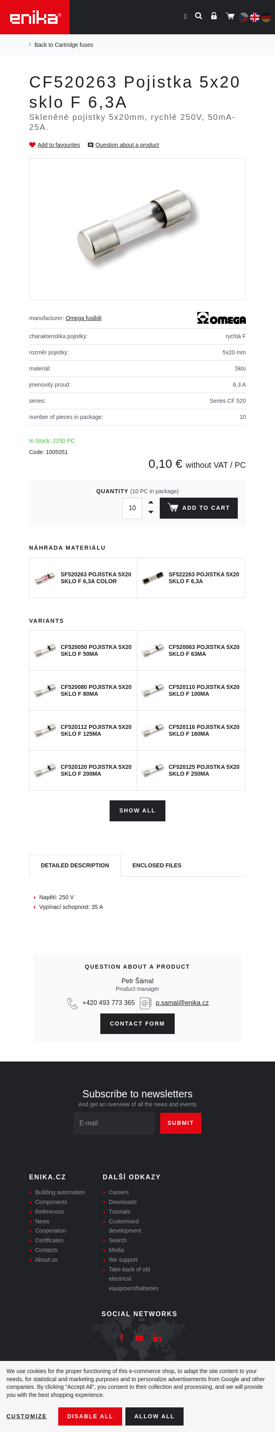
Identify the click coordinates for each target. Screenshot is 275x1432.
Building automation (60, 1192)
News (42, 1221)
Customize (26, 1416)
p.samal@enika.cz (182, 1002)
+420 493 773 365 (108, 1002)
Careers (119, 1192)
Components (51, 1202)
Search (118, 1240)
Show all (137, 810)
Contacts (46, 1250)
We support (123, 1259)
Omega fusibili (84, 318)
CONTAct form (137, 1023)
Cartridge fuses (74, 45)
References (49, 1211)
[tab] (75, 866)
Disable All (90, 1416)
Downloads (123, 1202)
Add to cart (198, 509)
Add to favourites (59, 145)
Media (116, 1250)
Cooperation (50, 1230)
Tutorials (119, 1211)
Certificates (49, 1240)
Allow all (154, 1416)
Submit (180, 1123)
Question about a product (127, 145)
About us (46, 1259)
